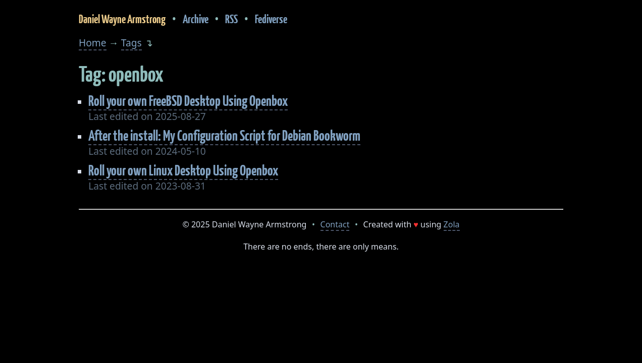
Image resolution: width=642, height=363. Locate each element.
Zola (452, 224)
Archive (195, 19)
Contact (335, 224)
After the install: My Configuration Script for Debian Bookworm (224, 135)
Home (92, 42)
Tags (131, 42)
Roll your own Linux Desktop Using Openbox (183, 170)
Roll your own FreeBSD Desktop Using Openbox (188, 100)
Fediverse (271, 19)
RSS (231, 19)
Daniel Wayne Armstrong (122, 19)
